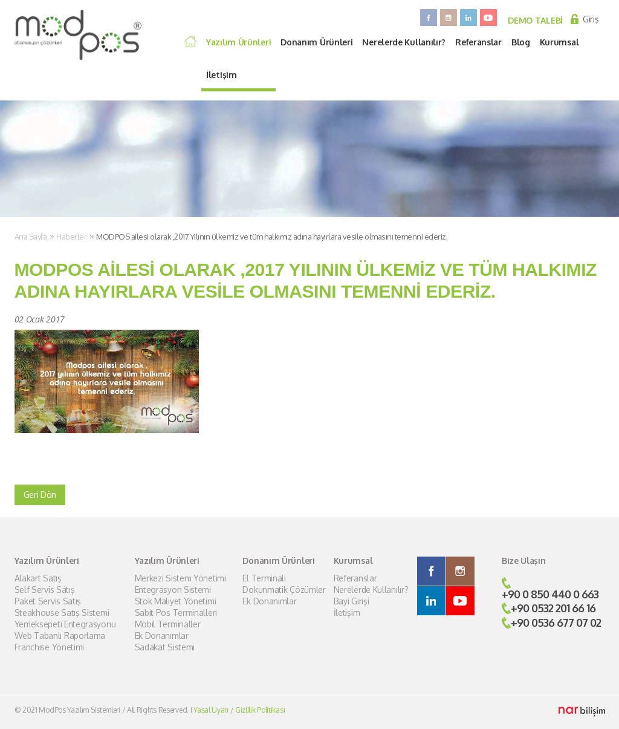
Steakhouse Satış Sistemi (62, 613)
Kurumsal (559, 42)
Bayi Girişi (351, 601)
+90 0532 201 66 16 (553, 608)
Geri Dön (40, 494)
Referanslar (478, 42)
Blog (520, 42)
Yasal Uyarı (210, 709)
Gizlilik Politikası (260, 709)
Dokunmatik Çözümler (283, 590)
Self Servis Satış (45, 590)
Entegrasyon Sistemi (173, 590)
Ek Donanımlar (162, 636)
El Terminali (263, 578)
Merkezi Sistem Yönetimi (180, 578)
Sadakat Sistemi (165, 647)
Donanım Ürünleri (316, 42)
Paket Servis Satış (48, 601)
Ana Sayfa (31, 236)
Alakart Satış (38, 578)
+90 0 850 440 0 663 (550, 594)
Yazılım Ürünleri (238, 42)
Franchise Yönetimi (50, 647)
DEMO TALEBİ (535, 20)
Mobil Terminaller (168, 624)
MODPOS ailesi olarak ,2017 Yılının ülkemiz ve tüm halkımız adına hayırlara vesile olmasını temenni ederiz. (271, 236)
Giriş (591, 19)
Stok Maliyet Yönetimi (175, 601)
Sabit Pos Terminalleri (176, 613)
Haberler (71, 236)
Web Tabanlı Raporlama (60, 636)
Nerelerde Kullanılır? (404, 42)
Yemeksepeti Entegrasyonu (65, 624)
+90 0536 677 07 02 (556, 622)
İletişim (221, 75)
